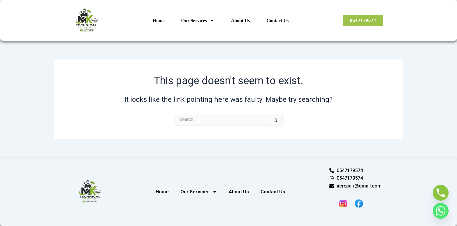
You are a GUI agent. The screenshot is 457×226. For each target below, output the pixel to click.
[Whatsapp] (441, 211)
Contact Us (277, 20)
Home (159, 20)
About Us (240, 20)
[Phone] (441, 193)
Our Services (198, 20)
